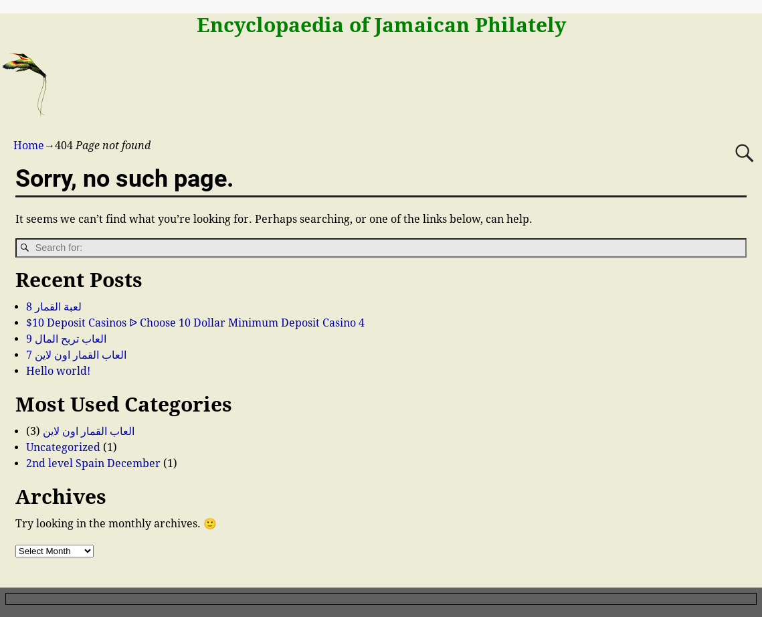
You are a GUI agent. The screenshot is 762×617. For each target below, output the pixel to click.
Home (28, 145)
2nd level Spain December (93, 463)
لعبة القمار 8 (54, 306)
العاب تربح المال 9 (66, 339)
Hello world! (58, 371)
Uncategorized (63, 447)
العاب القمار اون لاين (88, 431)
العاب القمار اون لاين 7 (76, 355)
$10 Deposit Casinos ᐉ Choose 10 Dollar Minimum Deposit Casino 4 (195, 323)
